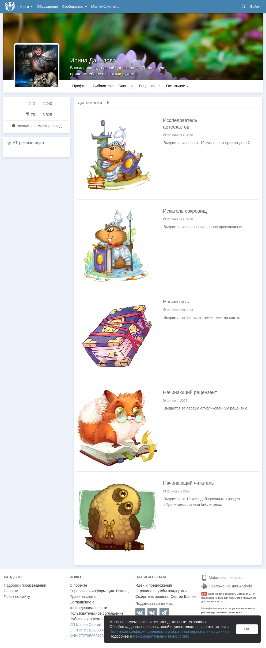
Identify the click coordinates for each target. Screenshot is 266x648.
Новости (11, 591)
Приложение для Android (226, 586)
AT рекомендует (29, 143)
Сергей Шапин (183, 596)
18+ (204, 593)
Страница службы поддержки (161, 591)
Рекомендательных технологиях (161, 636)
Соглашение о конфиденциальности (88, 605)
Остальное (177, 86)
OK (247, 629)
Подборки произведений (25, 585)
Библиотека (103, 86)
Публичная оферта (86, 619)
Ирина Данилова (93, 60)
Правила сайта (83, 596)
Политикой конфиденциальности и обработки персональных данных (169, 631)
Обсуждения (47, 7)
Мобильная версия (221, 578)
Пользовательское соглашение (97, 613)
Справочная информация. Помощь (100, 591)
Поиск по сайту (17, 596)
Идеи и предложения (153, 585)
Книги (26, 7)
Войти (255, 7)
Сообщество (74, 7)
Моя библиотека (105, 7)
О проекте (78, 585)
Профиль (80, 86)
